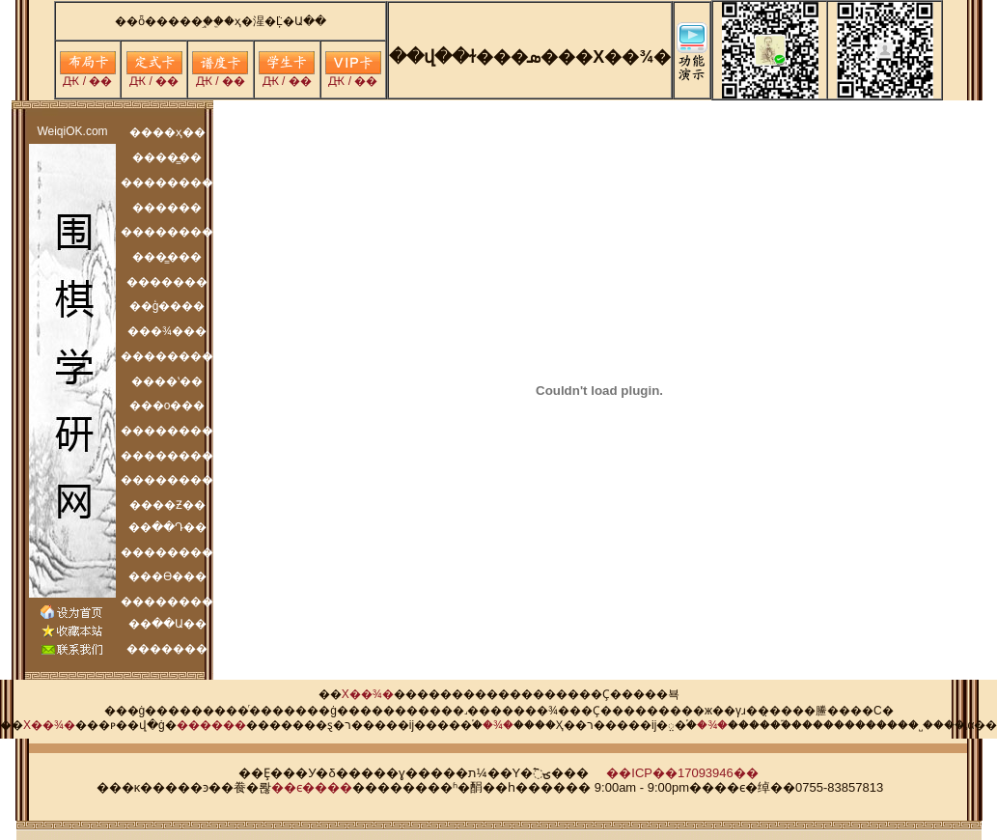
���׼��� (211, 725)
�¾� (498, 725)
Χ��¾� (368, 694)
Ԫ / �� (88, 76)
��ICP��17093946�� (682, 773)
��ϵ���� (311, 787)
